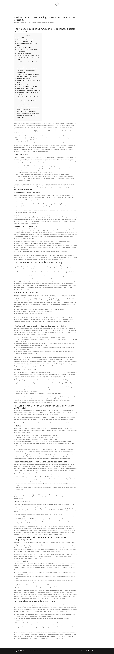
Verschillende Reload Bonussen (25, 39)
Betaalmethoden (21, 72)
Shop (48, 9)
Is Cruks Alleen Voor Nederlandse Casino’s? (28, 74)
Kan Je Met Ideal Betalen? (23, 78)
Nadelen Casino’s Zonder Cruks (25, 105)
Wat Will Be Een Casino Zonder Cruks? (27, 76)
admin (17, 22)
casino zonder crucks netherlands (38, 22)
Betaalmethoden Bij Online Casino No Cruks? (28, 90)
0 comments (51, 22)
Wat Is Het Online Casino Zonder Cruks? (27, 97)
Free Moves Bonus (21, 66)
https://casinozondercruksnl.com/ (23, 189)
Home (40, 9)
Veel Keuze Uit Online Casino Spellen (26, 111)
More (54, 9)
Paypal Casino (20, 37)
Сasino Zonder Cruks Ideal (24, 53)
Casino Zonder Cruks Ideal (24, 47)
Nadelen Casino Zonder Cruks (24, 41)
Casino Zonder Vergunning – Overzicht (27, 86)
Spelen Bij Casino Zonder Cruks (25, 88)
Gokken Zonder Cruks (22, 84)
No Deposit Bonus (21, 99)
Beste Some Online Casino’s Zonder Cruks (28, 113)
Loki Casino (20, 60)
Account (64, 9)
